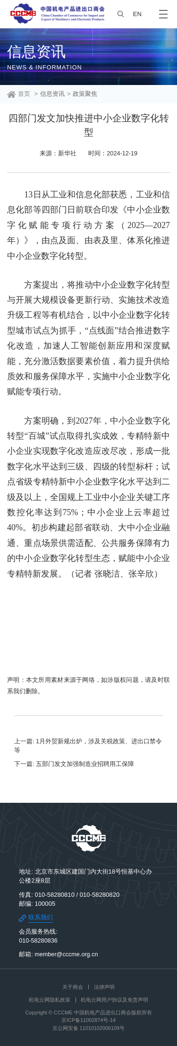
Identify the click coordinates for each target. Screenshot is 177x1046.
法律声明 (104, 987)
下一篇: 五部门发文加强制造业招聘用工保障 (74, 764)
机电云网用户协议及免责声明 (114, 1000)
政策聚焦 (85, 94)
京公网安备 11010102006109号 (88, 1028)
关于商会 (72, 987)
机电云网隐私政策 (49, 1000)
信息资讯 (52, 94)
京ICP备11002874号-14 (88, 1020)
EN (137, 13)
